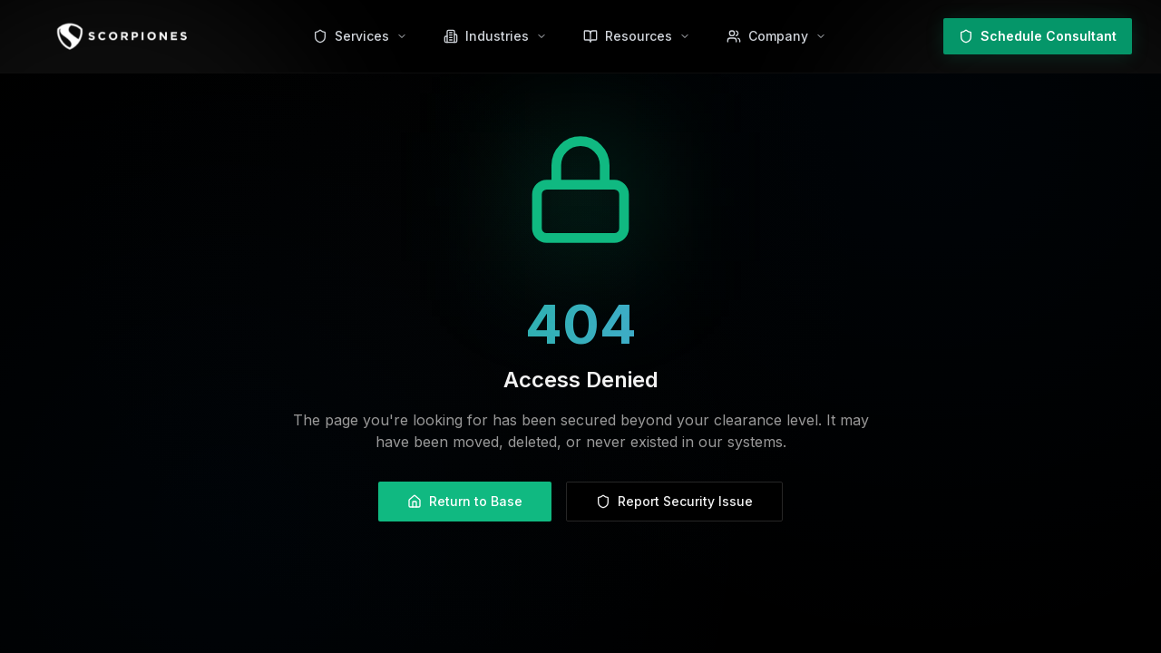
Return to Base (464, 501)
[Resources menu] (637, 36)
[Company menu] (776, 36)
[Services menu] (360, 36)
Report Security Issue (674, 501)
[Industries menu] (495, 36)
